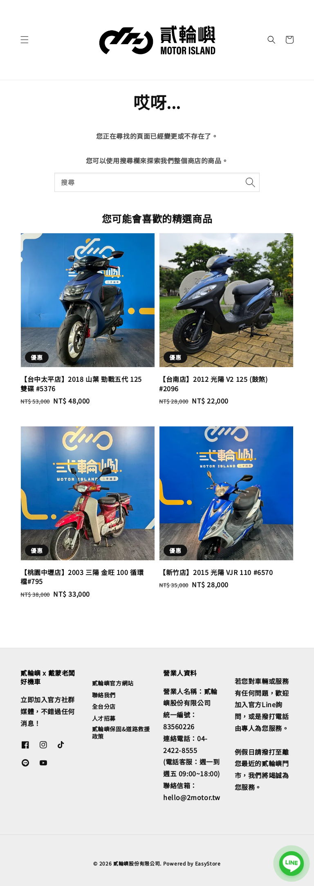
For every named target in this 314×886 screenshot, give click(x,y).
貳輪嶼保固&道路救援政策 (121, 732)
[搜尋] (250, 182)
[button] (25, 40)
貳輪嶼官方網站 (113, 683)
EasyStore (208, 863)
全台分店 (104, 706)
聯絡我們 (104, 695)
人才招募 (104, 718)
